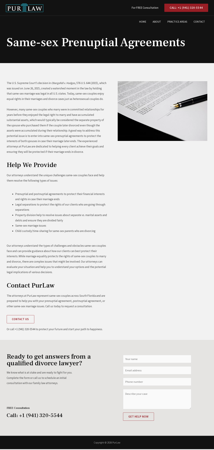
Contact (199, 21)
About (159, 21)
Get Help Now (138, 417)
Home (146, 21)
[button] (20, 319)
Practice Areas (179, 21)
